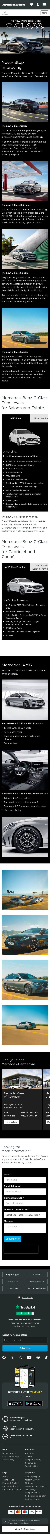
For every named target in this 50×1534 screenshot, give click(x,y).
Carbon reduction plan (35, 1496)
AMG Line (15, 418)
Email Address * (12, 1186)
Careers (36, 1274)
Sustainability (31, 1466)
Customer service (10, 1456)
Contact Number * (14, 1198)
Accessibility (8, 1460)
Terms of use (8, 1480)
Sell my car (13, 1281)
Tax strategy (30, 1489)
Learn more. (30, 1326)
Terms (5, 1477)
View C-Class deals (25, 1529)
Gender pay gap (32, 1477)
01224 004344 (29, 1115)
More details (11, 1122)
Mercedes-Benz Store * (16, 1209)
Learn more (25, 1396)
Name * (8, 1174)
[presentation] (21, 1249)
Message (8, 1221)
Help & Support (13, 1274)
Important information (12, 1489)
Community (30, 1463)
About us (29, 1453)
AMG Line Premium (15, 567)
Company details (33, 1493)
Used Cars (13, 1288)
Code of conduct (33, 1499)
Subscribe (25, 1348)
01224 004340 (29, 1112)
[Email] (25, 1340)
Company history (33, 1460)
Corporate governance (35, 1486)
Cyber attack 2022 (10, 1486)
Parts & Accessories (37, 1288)
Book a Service (37, 1281)
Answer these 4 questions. (18, 1523)
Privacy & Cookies (10, 1483)
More (44, 13)
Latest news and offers (14, 1335)
